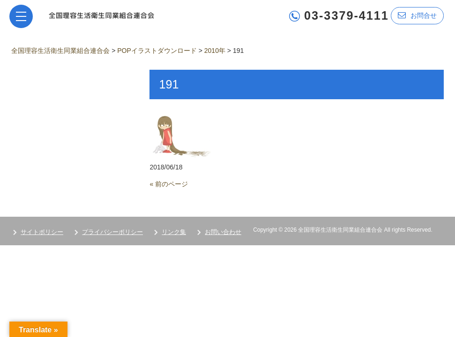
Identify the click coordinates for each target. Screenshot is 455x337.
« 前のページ (168, 184)
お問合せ (417, 15)
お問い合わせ (223, 231)
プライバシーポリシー (112, 231)
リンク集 (174, 231)
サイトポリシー (42, 231)
